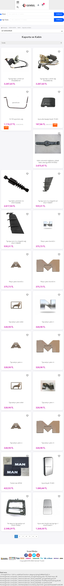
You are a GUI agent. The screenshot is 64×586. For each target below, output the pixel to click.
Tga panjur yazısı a (16, 443)
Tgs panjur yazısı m (48, 362)
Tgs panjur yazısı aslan (16, 322)
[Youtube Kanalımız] (38, 554)
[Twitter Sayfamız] (34, 554)
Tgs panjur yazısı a (16, 362)
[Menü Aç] (17, 3)
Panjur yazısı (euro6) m (48, 281)
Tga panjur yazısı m (48, 443)
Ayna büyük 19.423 (48, 483)
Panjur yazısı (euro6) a (16, 281)
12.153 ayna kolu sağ (16, 119)
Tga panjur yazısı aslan (16, 402)
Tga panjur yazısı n (48, 402)
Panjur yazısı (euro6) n (48, 241)
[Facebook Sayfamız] (26, 554)
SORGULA (59, 14)
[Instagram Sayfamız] (30, 554)
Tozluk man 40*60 (16, 483)
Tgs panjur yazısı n (48, 322)
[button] (17, 7)
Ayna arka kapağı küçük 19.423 (48, 119)
